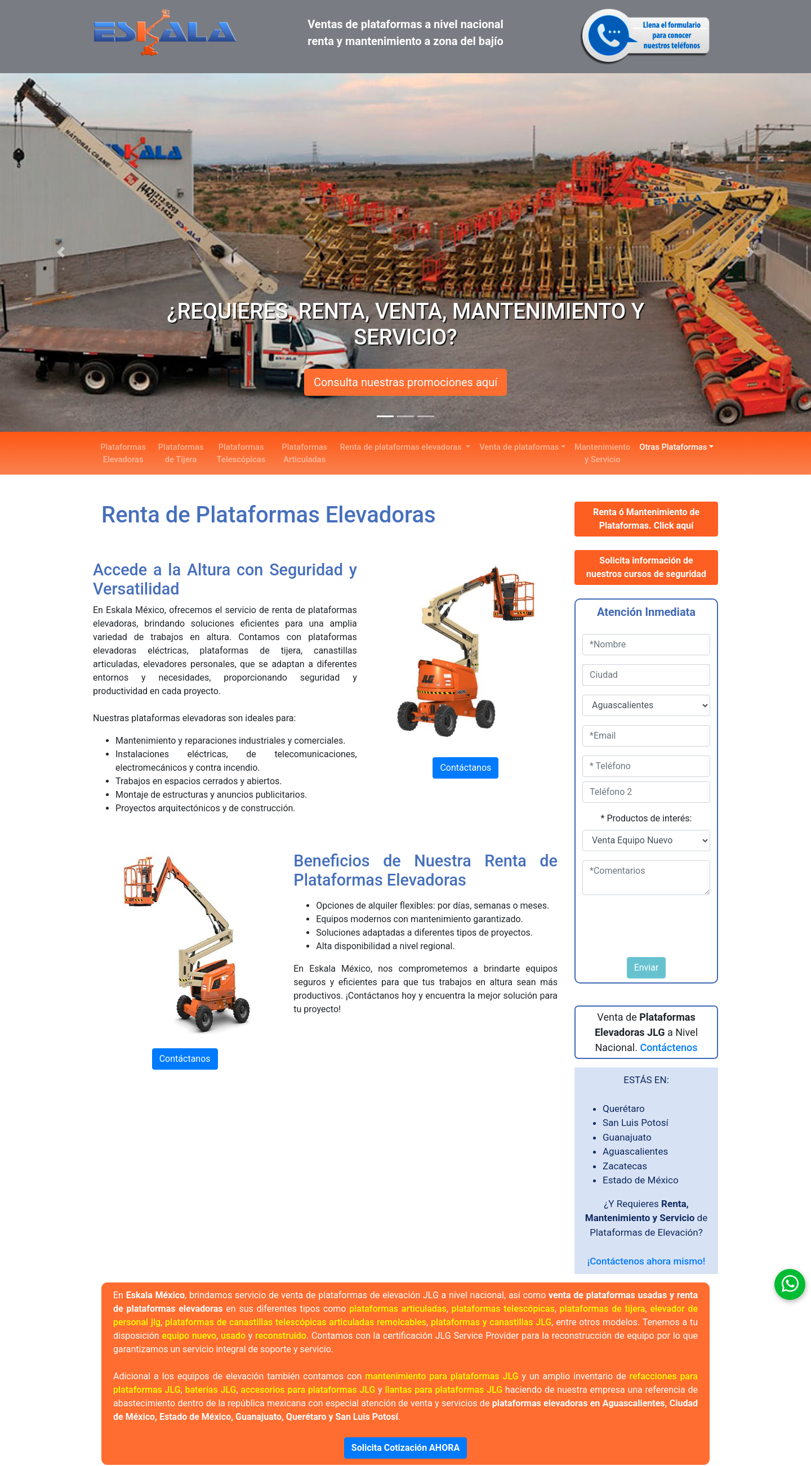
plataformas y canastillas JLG (491, 1322)
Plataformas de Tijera (181, 453)
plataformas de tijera (602, 1308)
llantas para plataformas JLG (443, 1389)
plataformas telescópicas (503, 1308)
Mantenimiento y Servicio (602, 453)
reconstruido (280, 1335)
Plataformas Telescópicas (241, 453)
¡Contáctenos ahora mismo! (646, 1261)
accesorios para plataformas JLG (307, 1389)
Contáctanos (465, 767)
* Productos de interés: (646, 818)
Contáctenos (668, 1047)
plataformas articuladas (398, 1308)
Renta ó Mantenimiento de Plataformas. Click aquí (646, 519)
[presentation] (648, 921)
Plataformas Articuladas (304, 453)
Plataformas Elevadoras (123, 453)
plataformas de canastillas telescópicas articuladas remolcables (295, 1322)
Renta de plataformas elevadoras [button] (402, 447)
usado (233, 1335)
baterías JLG (210, 1389)
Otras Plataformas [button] (673, 447)
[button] (61, 252)
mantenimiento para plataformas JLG (441, 1376)
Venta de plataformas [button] (519, 447)
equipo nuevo (189, 1335)
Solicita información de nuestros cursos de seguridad (646, 567)
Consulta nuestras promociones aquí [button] (405, 382)
